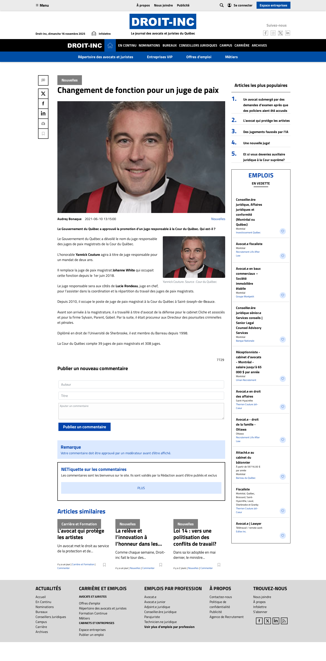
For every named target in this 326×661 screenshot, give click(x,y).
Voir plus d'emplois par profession (169, 626)
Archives (259, 45)
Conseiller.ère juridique (160, 611)
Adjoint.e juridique (157, 606)
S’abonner (260, 611)
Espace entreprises (273, 5)
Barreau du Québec (246, 478)
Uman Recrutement (246, 380)
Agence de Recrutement (227, 616)
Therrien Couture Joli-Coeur (247, 406)
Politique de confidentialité (220, 604)
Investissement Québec (248, 232)
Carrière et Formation (83, 564)
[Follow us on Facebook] (265, 32)
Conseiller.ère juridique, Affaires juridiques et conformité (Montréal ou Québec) (249, 212)
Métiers (231, 57)
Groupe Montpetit (245, 296)
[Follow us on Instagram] (273, 32)
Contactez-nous (221, 596)
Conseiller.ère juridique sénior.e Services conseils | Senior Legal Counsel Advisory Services (249, 320)
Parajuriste (152, 616)
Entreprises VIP (160, 57)
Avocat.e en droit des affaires (248, 394)
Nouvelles (218, 218)
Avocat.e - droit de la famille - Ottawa (247, 424)
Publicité (183, 5)
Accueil (41, 596)
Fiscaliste (243, 489)
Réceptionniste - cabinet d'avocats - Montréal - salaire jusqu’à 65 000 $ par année (249, 362)
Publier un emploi (91, 634)
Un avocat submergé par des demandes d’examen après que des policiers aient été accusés (265, 105)
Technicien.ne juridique (160, 621)
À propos (143, 5)
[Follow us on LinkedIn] (287, 32)
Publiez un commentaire (84, 426)
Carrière (242, 45)
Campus (226, 45)
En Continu (127, 45)
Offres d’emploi (89, 603)
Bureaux (170, 45)
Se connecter (239, 5)
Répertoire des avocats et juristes (105, 57)
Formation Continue (93, 613)
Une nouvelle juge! (256, 142)
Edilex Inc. (241, 531)
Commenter (63, 568)
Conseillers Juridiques (198, 45)
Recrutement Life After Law (248, 253)
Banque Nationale (245, 341)
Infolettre (260, 606)
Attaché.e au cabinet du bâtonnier (245, 457)
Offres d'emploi (198, 57)
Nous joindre (163, 5)
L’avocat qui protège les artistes (266, 120)
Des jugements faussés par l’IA (265, 131)
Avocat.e (150, 596)
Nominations (149, 45)
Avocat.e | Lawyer (248, 523)
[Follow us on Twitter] (280, 32)
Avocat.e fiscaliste (249, 243)
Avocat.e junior (154, 601)
